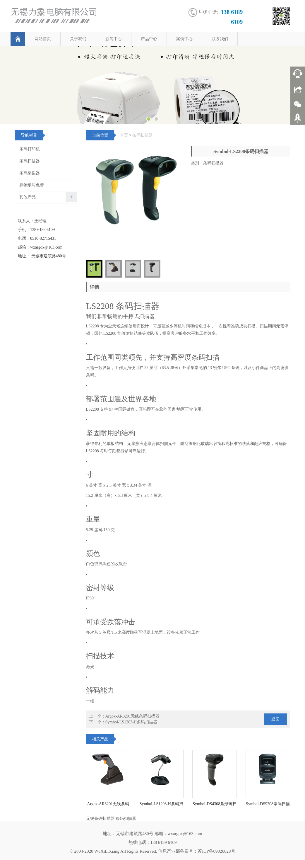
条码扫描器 (142, 135)
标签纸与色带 (31, 185)
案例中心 (184, 39)
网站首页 (43, 39)
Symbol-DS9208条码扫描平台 (268, 806)
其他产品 (27, 197)
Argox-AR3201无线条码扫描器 (132, 716)
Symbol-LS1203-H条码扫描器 (131, 722)
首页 (124, 135)
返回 (275, 719)
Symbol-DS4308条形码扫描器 (215, 806)
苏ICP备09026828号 (216, 851)
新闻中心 (113, 39)
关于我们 (78, 39)
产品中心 (149, 39)
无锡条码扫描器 (100, 818)
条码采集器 (29, 173)
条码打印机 (29, 149)
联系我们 (220, 39)
